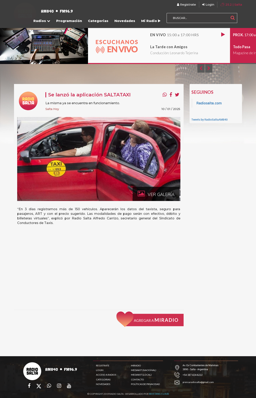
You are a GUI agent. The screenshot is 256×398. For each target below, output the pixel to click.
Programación (69, 21)
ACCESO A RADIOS (106, 374)
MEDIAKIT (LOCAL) (141, 374)
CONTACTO (137, 379)
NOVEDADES (103, 384)
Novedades (124, 21)
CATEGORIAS (103, 379)
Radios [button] (41, 21)
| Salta (231, 4)
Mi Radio (151, 21)
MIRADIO (136, 365)
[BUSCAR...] (197, 18)
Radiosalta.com (209, 103)
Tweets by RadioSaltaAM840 (209, 119)
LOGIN (99, 370)
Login (208, 4)
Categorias (98, 21)
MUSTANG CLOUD (159, 396)
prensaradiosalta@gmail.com (198, 382)
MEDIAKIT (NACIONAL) (143, 370)
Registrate (186, 4)
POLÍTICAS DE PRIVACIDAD (145, 384)
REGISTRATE (102, 365)
